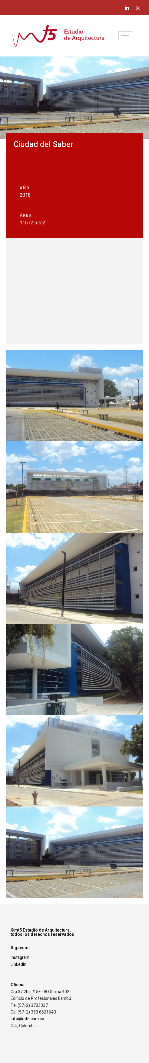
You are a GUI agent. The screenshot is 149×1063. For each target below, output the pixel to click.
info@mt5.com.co (27, 1019)
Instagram (20, 957)
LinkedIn (18, 964)
